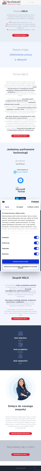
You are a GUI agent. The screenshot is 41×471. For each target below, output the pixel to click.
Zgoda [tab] (7, 207)
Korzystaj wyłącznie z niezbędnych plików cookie (20, 267)
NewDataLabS (13, 2)
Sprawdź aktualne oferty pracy (20, 433)
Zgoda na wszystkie (20, 261)
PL (30, 2)
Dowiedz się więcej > (20, 35)
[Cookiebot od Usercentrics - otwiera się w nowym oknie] (31, 202)
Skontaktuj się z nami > (20, 135)
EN (32, 2)
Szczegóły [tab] (19, 207)
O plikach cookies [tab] (33, 207)
